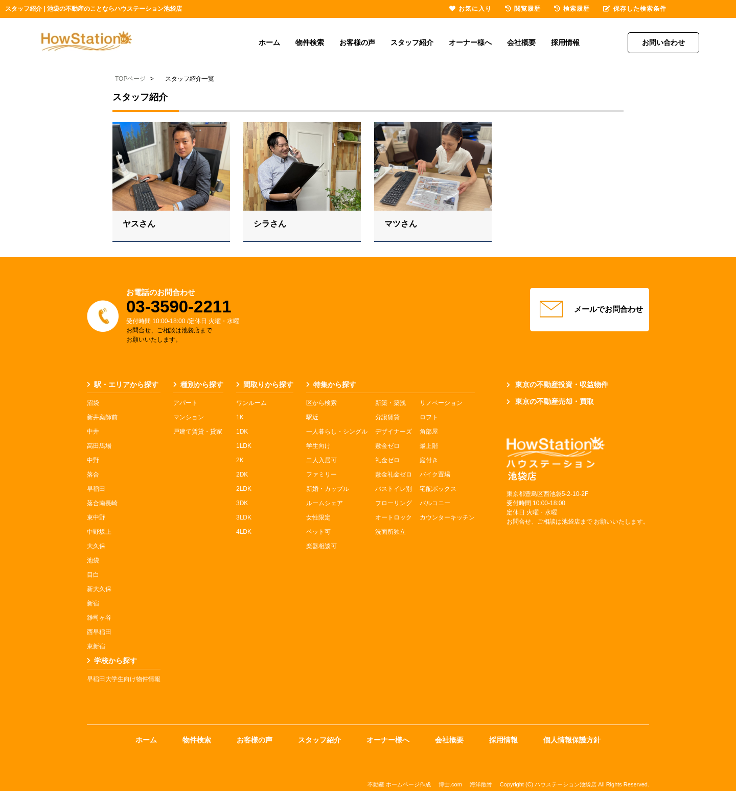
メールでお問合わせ (590, 309)
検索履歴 (572, 8)
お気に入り (470, 8)
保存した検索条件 (634, 8)
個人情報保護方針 (572, 740)
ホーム (269, 42)
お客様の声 (357, 42)
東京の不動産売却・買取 (550, 401)
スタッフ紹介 (411, 42)
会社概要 (521, 42)
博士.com (450, 784)
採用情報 (565, 42)
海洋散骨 (481, 784)
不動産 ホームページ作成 (399, 784)
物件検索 (309, 42)
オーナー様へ (470, 42)
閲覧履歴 (523, 8)
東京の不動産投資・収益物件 (557, 384)
